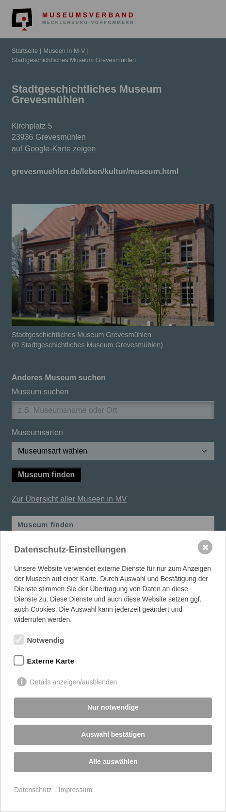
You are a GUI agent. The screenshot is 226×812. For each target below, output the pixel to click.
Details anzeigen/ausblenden (73, 682)
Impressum (75, 790)
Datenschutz (33, 790)
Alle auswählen (112, 761)
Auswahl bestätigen (113, 734)
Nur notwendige (113, 707)
